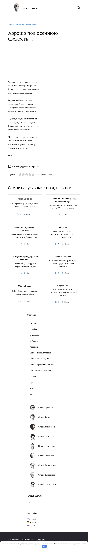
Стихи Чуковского (46, 475)
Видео (32, 388)
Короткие (34, 347)
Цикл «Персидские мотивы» (42, 364)
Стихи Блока (44, 417)
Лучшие (33, 323)
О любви (33, 329)
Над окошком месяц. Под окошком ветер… (63, 200)
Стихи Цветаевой (46, 436)
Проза (32, 382)
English (32, 525)
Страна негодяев (63, 256)
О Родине (34, 341)
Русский (32, 519)
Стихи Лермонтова (47, 465)
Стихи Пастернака (46, 446)
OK (44, 546)
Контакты (41, 540)
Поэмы (33, 376)
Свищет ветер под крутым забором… (25, 258)
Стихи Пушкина (45, 407)
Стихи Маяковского (47, 484)
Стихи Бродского (46, 455)
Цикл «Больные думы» (40, 359)
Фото (32, 394)
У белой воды (25, 286)
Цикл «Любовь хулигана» (41, 353)
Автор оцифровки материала (25, 166)
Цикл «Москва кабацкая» (41, 371)
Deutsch (32, 522)
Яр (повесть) (63, 285)
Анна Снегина (25, 199)
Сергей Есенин (30, 8)
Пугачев (63, 227)
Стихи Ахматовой (46, 427)
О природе (34, 335)
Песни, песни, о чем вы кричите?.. (24, 229)
